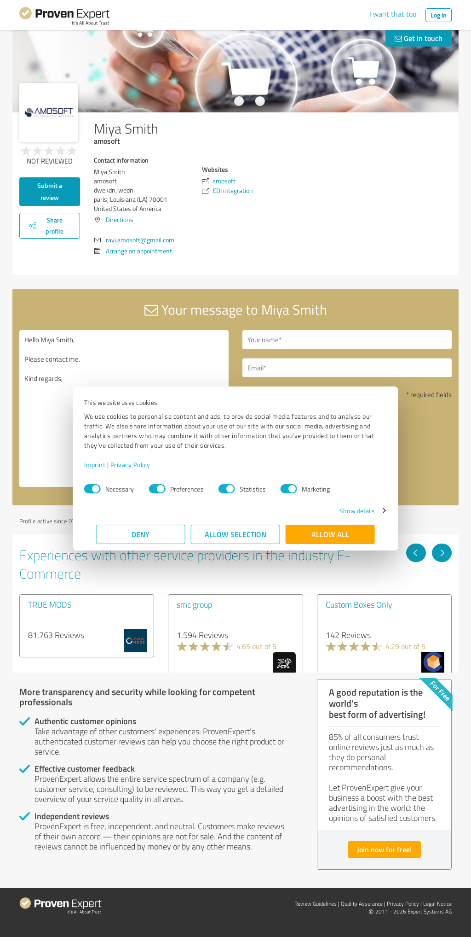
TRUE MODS (50, 604)
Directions (119, 219)
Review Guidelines (315, 904)
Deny (141, 534)
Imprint (107, 464)
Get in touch (418, 38)
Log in (439, 15)
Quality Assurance (362, 904)
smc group (194, 604)
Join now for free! (384, 849)
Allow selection (235, 534)
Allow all (330, 534)
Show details (345, 510)
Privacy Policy (142, 464)
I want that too (392, 14)
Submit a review (49, 191)
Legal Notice (437, 904)
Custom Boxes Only (359, 604)
